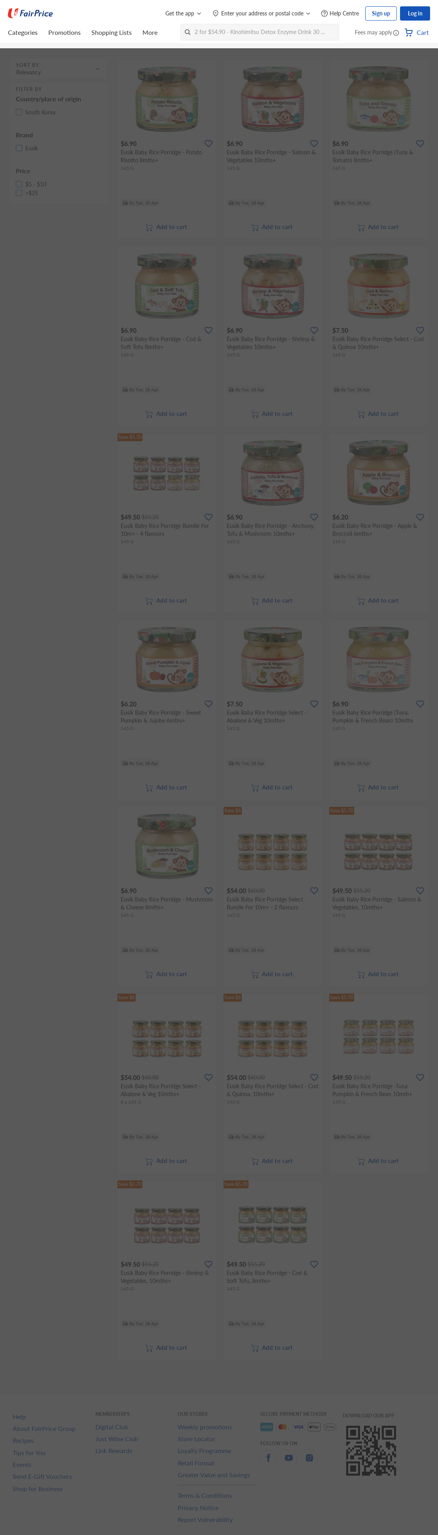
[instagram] (309, 1462)
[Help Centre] (340, 13)
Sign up (381, 13)
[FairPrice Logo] (30, 13)
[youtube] (289, 1462)
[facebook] (268, 1462)
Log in (415, 13)
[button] (396, 33)
